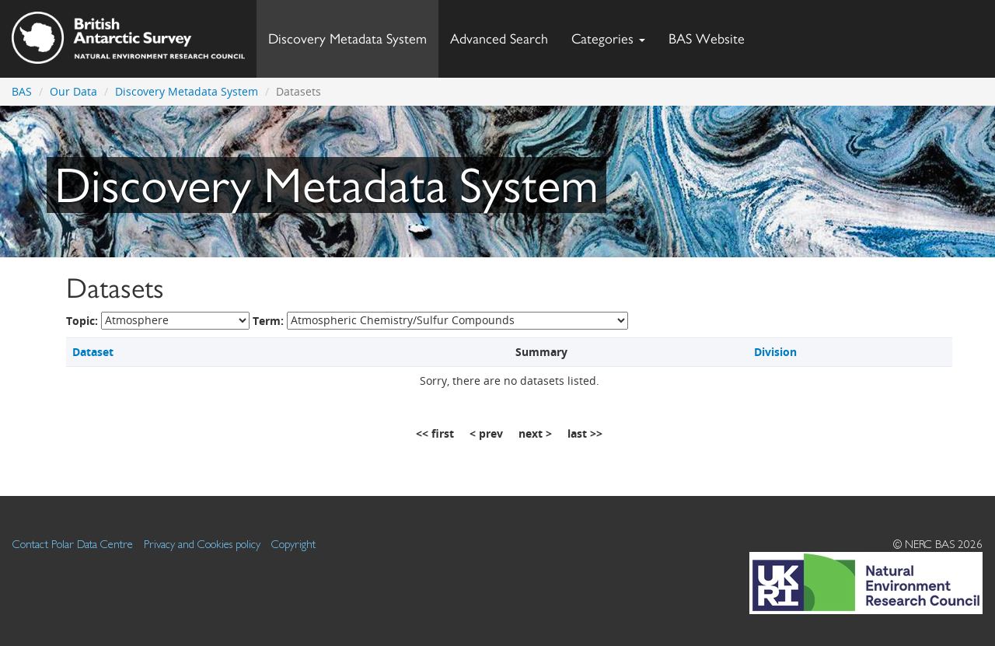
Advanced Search (499, 38)
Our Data (73, 91)
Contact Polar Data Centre (72, 543)
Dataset (92, 351)
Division (775, 351)
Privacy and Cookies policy (202, 543)
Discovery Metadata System (347, 38)
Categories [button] (608, 38)
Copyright (293, 543)
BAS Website (712, 35)
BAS (22, 91)
